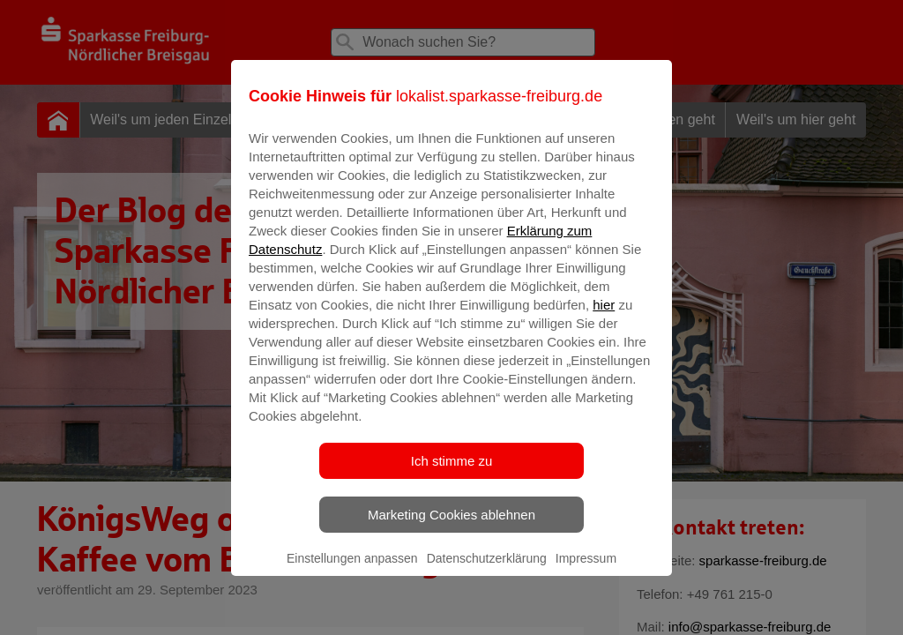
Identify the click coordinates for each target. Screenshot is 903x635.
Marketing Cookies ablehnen (451, 526)
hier (604, 317)
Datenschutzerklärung (487, 571)
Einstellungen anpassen (352, 571)
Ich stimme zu (452, 473)
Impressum (586, 571)
